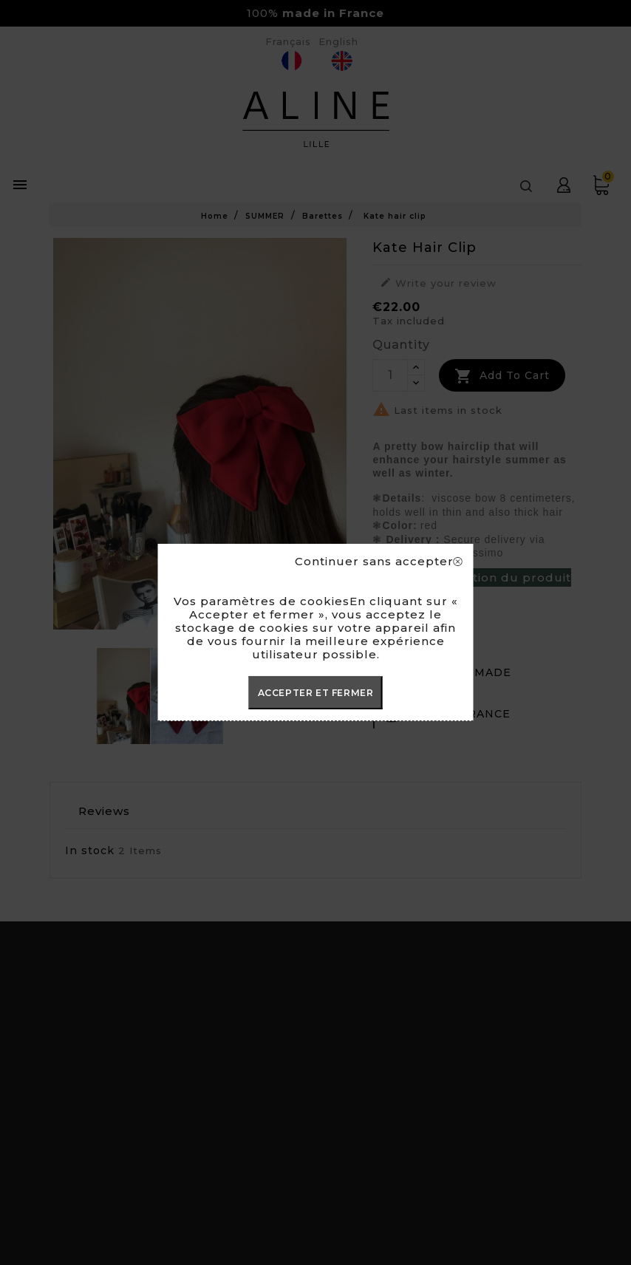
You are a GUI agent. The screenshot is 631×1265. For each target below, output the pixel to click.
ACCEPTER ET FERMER (316, 692)
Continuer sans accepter (379, 561)
